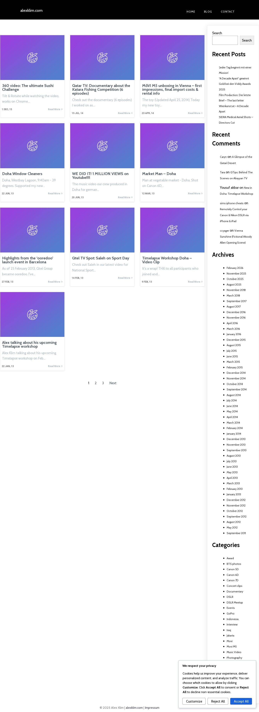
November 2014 (236, 378)
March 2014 (233, 422)
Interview (232, 624)
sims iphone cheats (232, 203)
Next (112, 383)
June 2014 (232, 406)
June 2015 (232, 356)
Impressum (152, 707)
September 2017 (236, 301)
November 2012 (236, 505)
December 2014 (236, 373)
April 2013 (232, 478)
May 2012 (232, 527)
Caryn (223, 157)
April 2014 (232, 417)
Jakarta (230, 635)
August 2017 (234, 306)
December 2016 (236, 312)
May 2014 (232, 411)
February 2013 (235, 489)
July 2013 (232, 461)
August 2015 (234, 345)
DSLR (230, 597)
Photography (234, 657)
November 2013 (236, 444)
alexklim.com (134, 707)
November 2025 (236, 273)
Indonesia (232, 619)
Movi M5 (232, 646)
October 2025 (235, 279)
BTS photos (234, 564)
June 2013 (232, 466)
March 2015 (233, 362)
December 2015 (236, 340)
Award (230, 558)
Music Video (234, 652)
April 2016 (232, 323)
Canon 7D (232, 580)
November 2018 (236, 290)
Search (217, 33)
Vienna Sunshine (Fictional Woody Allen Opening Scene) (236, 236)
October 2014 (235, 384)
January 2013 (234, 494)
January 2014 (234, 433)
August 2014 (234, 395)
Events (231, 608)
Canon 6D (233, 575)
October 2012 (235, 511)
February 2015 (235, 367)
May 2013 (232, 472)
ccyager (224, 230)
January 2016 (234, 334)
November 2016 (236, 317)
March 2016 (233, 329)
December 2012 (236, 500)
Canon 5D (233, 569)
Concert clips (234, 586)
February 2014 (235, 428)
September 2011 (236, 533)
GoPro (230, 613)
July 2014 (232, 400)
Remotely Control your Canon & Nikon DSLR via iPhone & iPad (234, 215)
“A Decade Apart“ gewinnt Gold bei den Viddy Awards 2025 (235, 84)
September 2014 (237, 389)
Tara (222, 172)
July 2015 (232, 351)
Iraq (229, 630)
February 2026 (235, 268)
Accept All (241, 701)
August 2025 (234, 284)
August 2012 (234, 522)
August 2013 (234, 455)
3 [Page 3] (103, 383)
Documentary (235, 591)
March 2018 (233, 295)
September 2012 (236, 516)
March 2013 (233, 483)
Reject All (218, 701)
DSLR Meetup (235, 602)
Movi (230, 641)
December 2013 (236, 439)
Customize (194, 701)
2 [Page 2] (96, 383)
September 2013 (236, 450)
